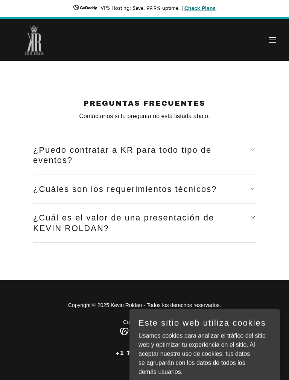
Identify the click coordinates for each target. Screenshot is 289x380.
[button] (272, 39)
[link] (62, 40)
